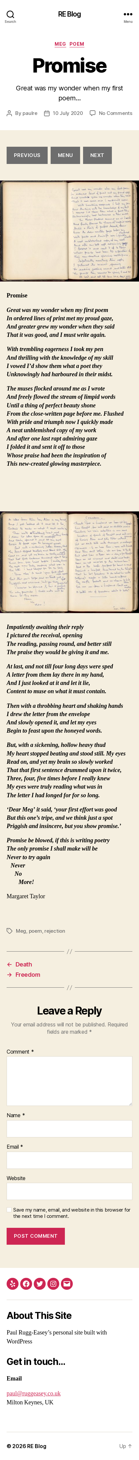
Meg (60, 44)
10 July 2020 (68, 113)
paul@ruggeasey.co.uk (34, 1393)
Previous (27, 155)
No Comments (115, 113)
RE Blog (69, 14)
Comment (20, 1052)
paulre (30, 113)
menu (65, 155)
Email (15, 1147)
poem (77, 44)
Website (16, 1178)
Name (16, 1116)
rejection (54, 931)
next (97, 155)
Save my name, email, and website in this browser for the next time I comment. (71, 1213)
